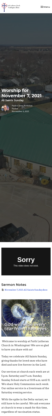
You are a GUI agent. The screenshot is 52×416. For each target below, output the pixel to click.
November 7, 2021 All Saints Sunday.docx (24, 289)
